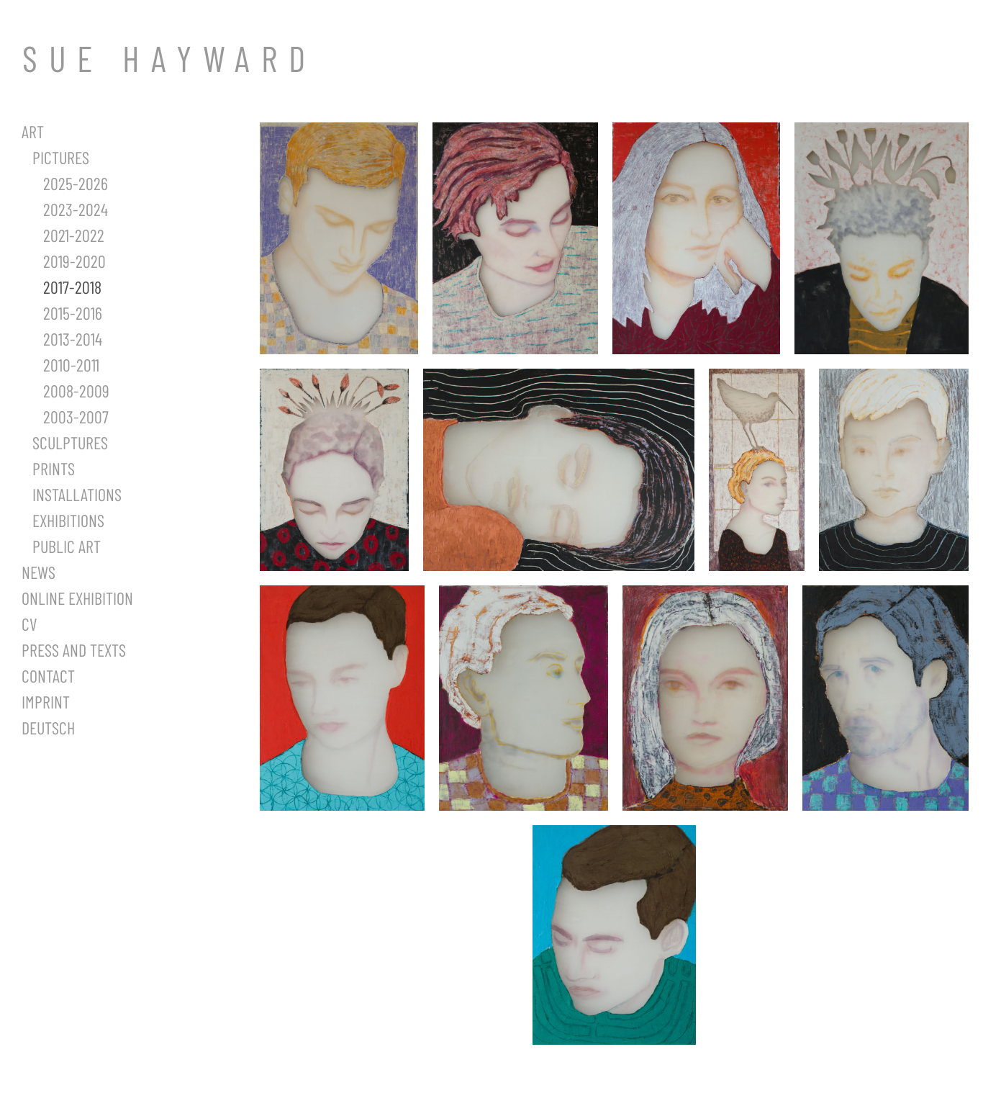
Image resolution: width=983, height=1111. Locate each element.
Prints (53, 468)
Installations (77, 494)
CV (29, 623)
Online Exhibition (77, 598)
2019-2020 (74, 261)
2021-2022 (73, 235)
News (38, 572)
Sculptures (70, 442)
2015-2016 (72, 312)
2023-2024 (75, 209)
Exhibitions (68, 520)
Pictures (60, 157)
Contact (48, 675)
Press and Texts (74, 649)
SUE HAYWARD (169, 57)
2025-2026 (75, 183)
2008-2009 (76, 390)
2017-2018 (72, 286)
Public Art (66, 546)
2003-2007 (76, 416)
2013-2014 (72, 338)
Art (33, 131)
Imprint (46, 701)
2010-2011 (71, 364)
